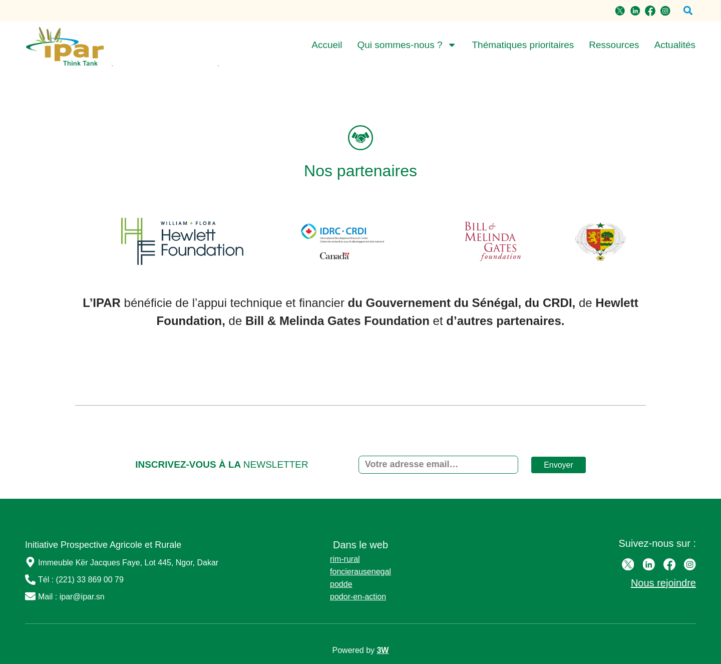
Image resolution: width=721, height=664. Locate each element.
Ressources (614, 45)
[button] (687, 11)
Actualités (674, 45)
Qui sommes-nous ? (407, 45)
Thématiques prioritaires (523, 45)
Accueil (326, 45)
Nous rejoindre (663, 582)
